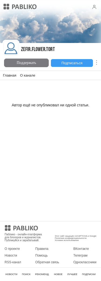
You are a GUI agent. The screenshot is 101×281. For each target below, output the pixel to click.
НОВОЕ (58, 274)
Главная (9, 75)
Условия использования (67, 240)
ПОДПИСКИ (89, 274)
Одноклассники (84, 262)
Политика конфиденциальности (70, 238)
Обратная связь (47, 262)
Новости (11, 255)
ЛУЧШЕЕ (72, 274)
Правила (41, 249)
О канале (27, 75)
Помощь (41, 255)
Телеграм (80, 255)
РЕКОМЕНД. (42, 274)
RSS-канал (13, 262)
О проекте (12, 249)
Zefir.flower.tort (38, 49)
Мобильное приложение (72, 229)
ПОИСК (26, 274)
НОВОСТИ (11, 274)
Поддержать (26, 63)
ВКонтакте (81, 249)
